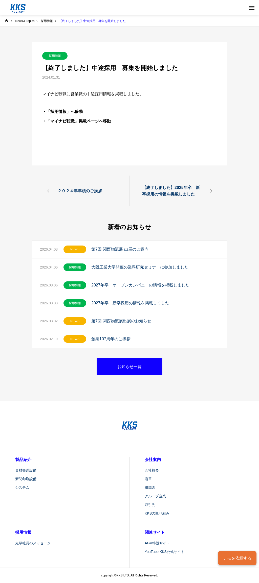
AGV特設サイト (157, 543)
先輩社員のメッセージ (33, 543)
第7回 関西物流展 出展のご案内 (119, 249)
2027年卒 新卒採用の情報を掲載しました (130, 303)
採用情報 (55, 56)
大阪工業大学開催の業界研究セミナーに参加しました (139, 267)
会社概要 (152, 470)
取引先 (150, 505)
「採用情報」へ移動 (64, 111)
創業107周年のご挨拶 (111, 339)
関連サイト (155, 532)
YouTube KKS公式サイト (164, 552)
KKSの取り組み (157, 513)
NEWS (74, 249)
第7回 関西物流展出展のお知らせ (121, 321)
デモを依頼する (237, 558)
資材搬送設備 (25, 470)
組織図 (150, 487)
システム (22, 487)
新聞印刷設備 (25, 479)
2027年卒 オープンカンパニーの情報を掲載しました (140, 285)
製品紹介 (23, 459)
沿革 (148, 479)
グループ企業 (155, 496)
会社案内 (153, 459)
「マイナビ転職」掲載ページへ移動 (78, 121)
